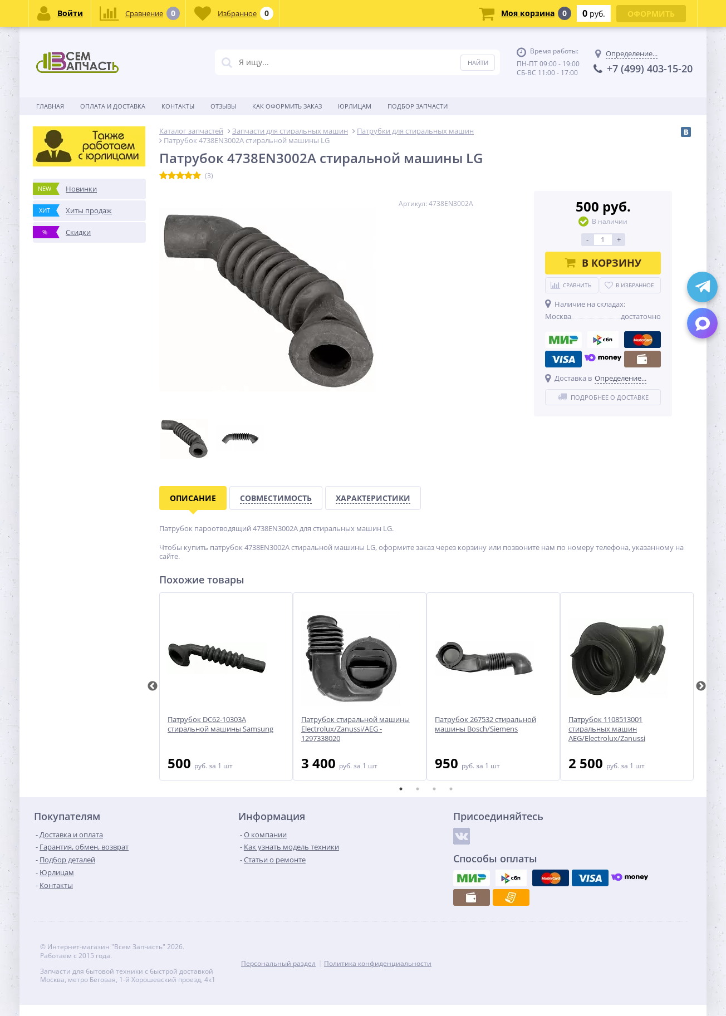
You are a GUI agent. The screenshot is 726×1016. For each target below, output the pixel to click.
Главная (50, 106)
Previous (152, 686)
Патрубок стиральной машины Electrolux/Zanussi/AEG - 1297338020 (355, 729)
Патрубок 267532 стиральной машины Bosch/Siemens (485, 724)
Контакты (177, 106)
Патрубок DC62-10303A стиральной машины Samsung (220, 724)
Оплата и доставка (112, 106)
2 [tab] (417, 788)
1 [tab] (400, 788)
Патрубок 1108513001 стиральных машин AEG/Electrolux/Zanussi (606, 729)
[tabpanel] (226, 686)
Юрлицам (354, 106)
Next (701, 686)
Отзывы (223, 106)
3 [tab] (434, 788)
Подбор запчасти (417, 106)
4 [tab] (451, 788)
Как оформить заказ (287, 106)
